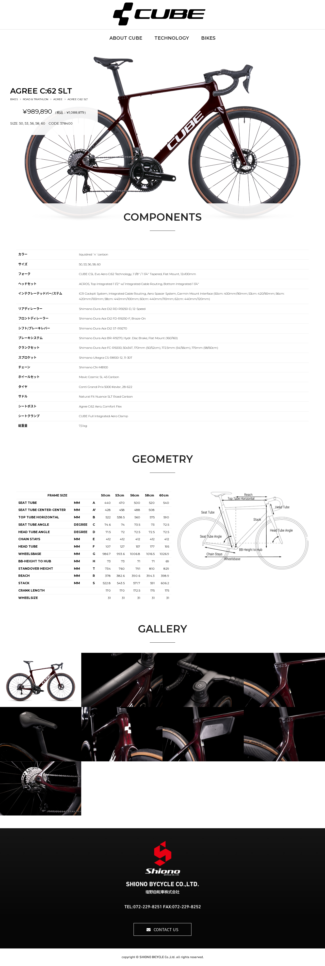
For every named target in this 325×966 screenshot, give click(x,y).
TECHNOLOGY (171, 38)
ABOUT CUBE (125, 38)
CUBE (162, 14)
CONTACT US (162, 929)
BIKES (208, 38)
